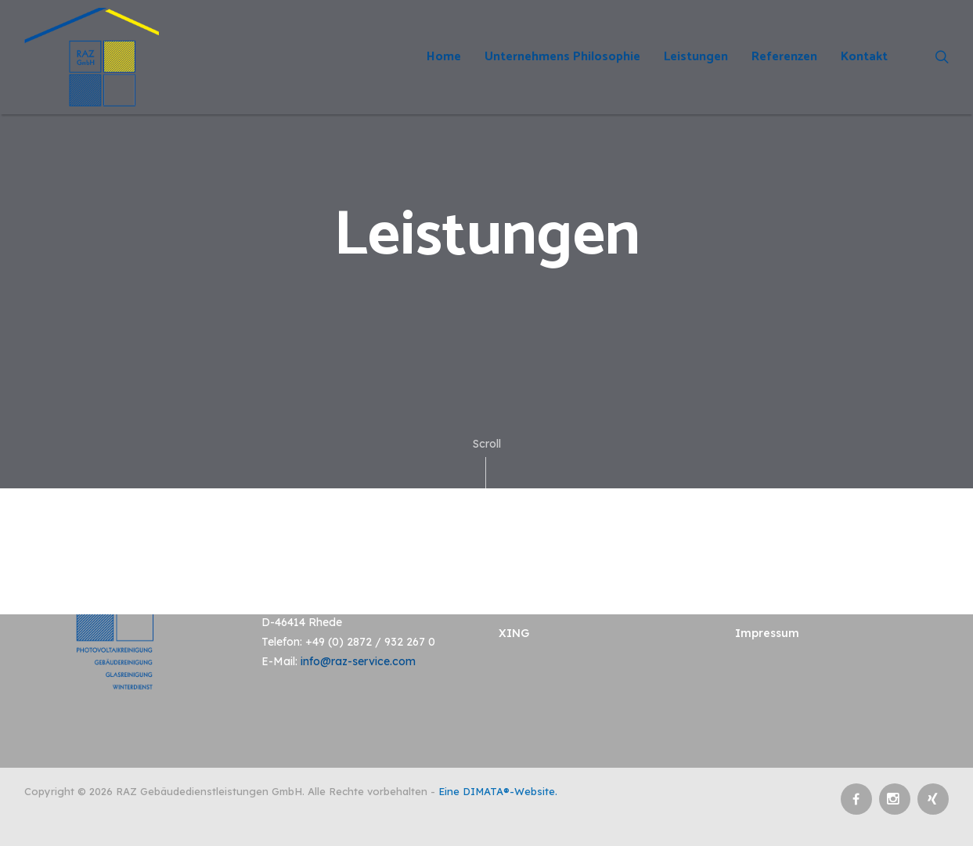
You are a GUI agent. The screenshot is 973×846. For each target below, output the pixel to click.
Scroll (487, 462)
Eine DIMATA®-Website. (497, 791)
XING (514, 633)
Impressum (767, 633)
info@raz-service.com (358, 661)
